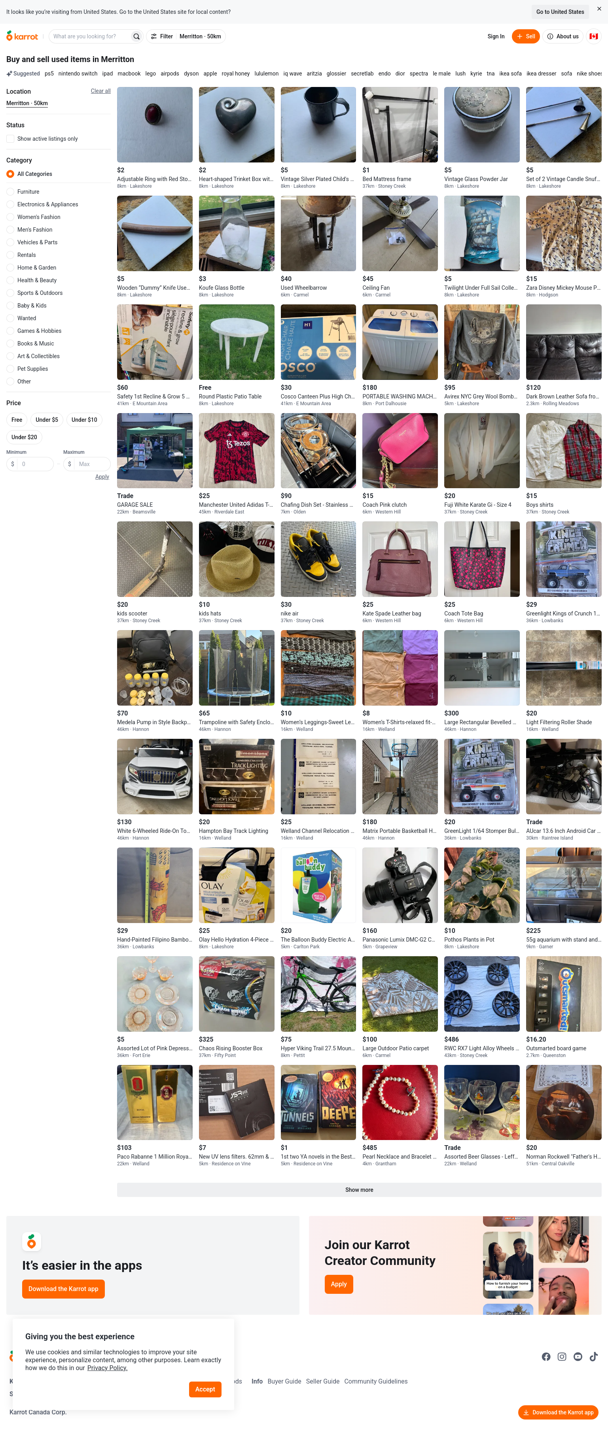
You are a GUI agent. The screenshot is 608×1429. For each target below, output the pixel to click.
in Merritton (113, 59)
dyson (191, 73)
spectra (419, 73)
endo (385, 73)
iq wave (293, 73)
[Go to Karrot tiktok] (594, 1356)
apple (210, 73)
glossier (336, 73)
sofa (566, 73)
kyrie (476, 73)
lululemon (266, 73)
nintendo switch (78, 73)
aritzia (314, 73)
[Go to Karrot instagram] (562, 1356)
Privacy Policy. (107, 1368)
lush (460, 73)
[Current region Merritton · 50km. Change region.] (27, 104)
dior (400, 73)
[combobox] (90, 36)
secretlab (362, 73)
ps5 (49, 73)
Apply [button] (102, 477)
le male (442, 73)
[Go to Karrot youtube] (578, 1356)
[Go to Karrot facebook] (546, 1356)
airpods (170, 73)
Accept (205, 1389)
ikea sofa (511, 73)
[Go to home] (22, 36)
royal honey (236, 73)
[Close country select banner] (599, 8)
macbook (128, 73)
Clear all (101, 91)
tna (491, 73)
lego (151, 73)
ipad (107, 73)
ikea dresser (541, 73)
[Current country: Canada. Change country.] (594, 36)
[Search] (136, 36)
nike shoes (590, 73)
